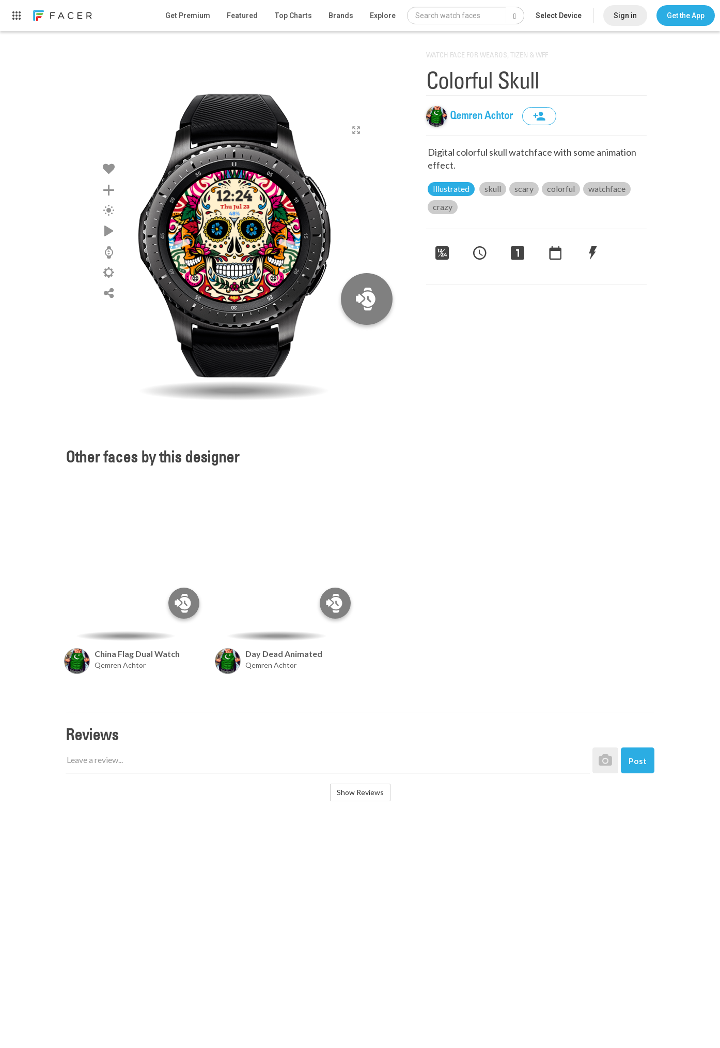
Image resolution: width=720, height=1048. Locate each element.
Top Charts (293, 15)
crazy (442, 207)
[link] (62, 15)
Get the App (686, 15)
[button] (685, 15)
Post (638, 761)
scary (524, 188)
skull (492, 188)
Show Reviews (360, 792)
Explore (383, 15)
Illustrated (451, 188)
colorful (561, 188)
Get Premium (187, 15)
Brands (340, 15)
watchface (606, 188)
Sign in (625, 15)
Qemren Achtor (482, 116)
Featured (242, 15)
